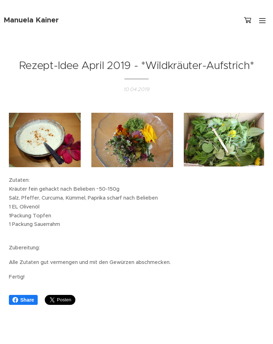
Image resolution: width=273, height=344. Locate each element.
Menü (262, 20)
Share (23, 300)
